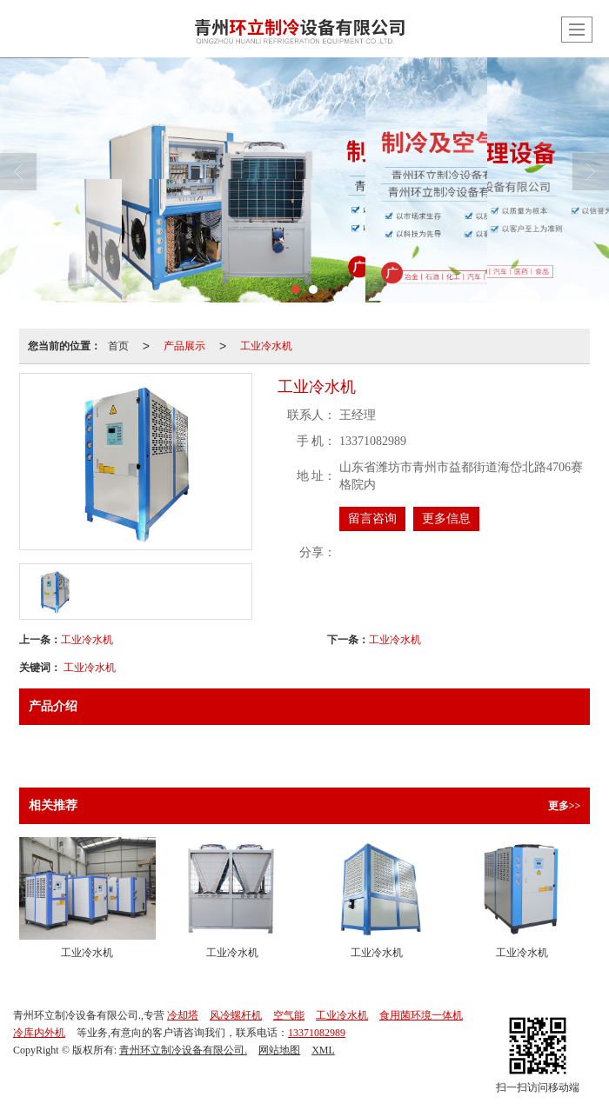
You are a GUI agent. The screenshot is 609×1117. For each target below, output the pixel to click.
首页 (118, 346)
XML (323, 1050)
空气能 (288, 1015)
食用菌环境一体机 (421, 1015)
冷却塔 (182, 1015)
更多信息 (446, 518)
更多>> (564, 806)
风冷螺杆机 (236, 1015)
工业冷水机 (266, 346)
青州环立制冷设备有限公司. (183, 1050)
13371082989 (316, 1033)
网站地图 (279, 1050)
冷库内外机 (39, 1033)
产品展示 (184, 346)
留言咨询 (372, 518)
